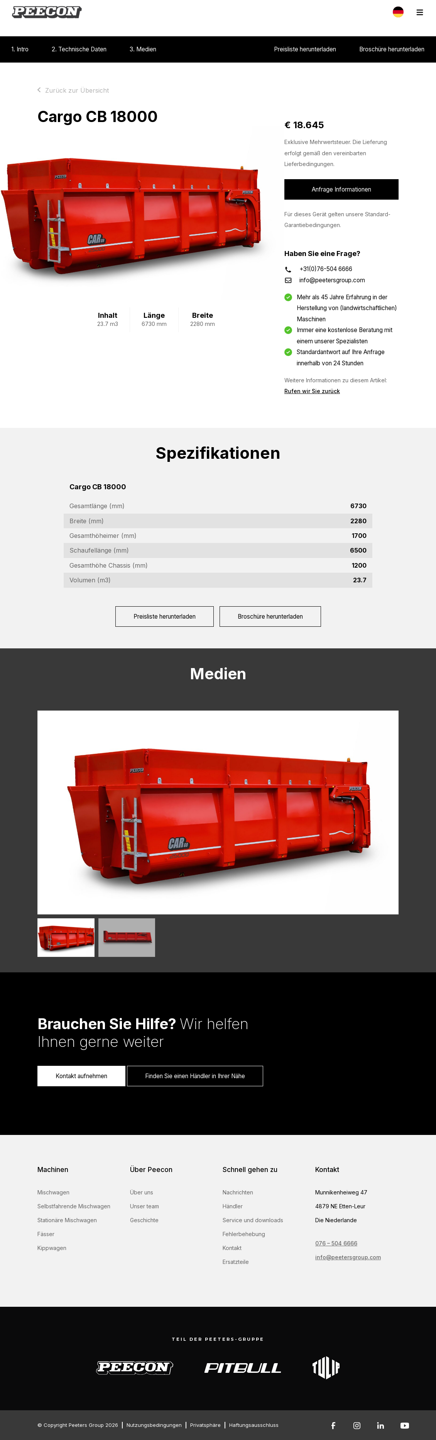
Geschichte (144, 1220)
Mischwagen (53, 1192)
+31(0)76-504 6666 (325, 269)
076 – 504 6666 (336, 1243)
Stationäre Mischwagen (67, 1220)
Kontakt (232, 1248)
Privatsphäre (205, 1425)
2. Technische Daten (79, 49)
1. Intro (20, 49)
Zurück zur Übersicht (77, 90)
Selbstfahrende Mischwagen (73, 1206)
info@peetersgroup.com (332, 280)
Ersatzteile (236, 1262)
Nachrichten (238, 1192)
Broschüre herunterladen (391, 49)
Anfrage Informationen (341, 189)
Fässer (45, 1234)
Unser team (144, 1206)
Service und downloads (253, 1220)
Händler (233, 1206)
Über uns (141, 1192)
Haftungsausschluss (254, 1425)
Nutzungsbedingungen (154, 1425)
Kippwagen (51, 1248)
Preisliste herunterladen (305, 49)
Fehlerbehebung (244, 1234)
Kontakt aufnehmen (81, 1076)
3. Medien (143, 49)
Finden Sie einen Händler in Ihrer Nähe (195, 1076)
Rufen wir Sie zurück (312, 391)
